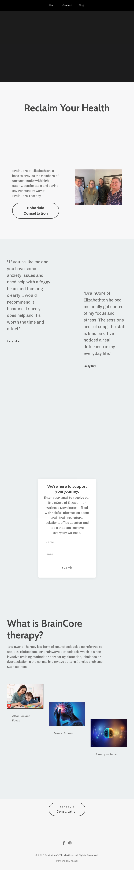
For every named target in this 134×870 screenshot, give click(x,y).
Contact (67, 5)
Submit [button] (67, 568)
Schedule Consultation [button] (36, 211)
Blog (81, 5)
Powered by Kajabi (67, 860)
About (52, 5)
